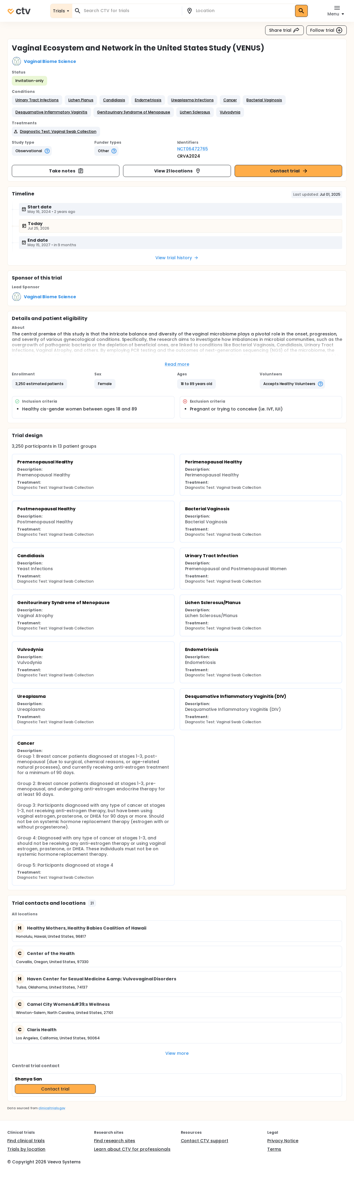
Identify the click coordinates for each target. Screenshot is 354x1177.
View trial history (176, 258)
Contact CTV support (204, 1140)
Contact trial (289, 171)
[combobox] (130, 10)
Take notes (66, 171)
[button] (37, 100)
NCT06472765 (192, 149)
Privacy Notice (282, 1140)
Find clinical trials (26, 1140)
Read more (177, 364)
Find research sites (114, 1140)
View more (177, 1053)
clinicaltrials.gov (51, 1108)
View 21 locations (177, 171)
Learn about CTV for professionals (132, 1149)
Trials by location (26, 1149)
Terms (274, 1149)
